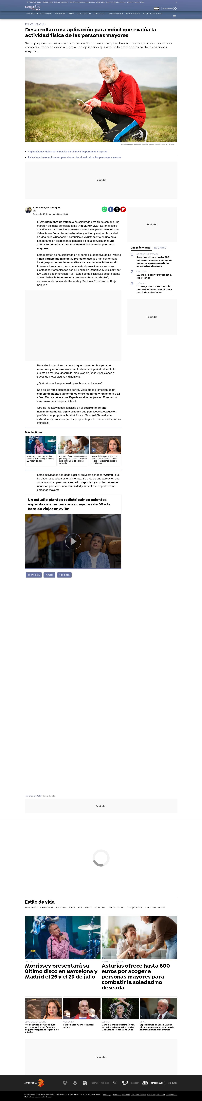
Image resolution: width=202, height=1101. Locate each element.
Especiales (99, 16)
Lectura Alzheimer (61, 2)
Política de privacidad (121, 1094)
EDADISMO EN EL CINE (35, 1022)
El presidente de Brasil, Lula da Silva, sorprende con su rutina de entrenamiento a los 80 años (157, 1027)
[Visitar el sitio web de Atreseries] (115, 1083)
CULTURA (29, 961)
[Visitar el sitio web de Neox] (86, 1083)
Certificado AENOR (152, 16)
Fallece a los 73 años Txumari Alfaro (78, 1026)
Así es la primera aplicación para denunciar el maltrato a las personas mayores (74, 157)
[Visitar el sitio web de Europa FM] (135, 1083)
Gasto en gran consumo (116, 2)
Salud (71, 16)
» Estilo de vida (48, 796)
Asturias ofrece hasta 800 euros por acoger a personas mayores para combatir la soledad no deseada (154, 262)
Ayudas (49, 575)
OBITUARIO (142, 272)
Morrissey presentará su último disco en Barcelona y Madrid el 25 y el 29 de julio (61, 971)
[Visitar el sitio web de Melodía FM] (145, 1083)
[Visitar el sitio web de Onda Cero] (125, 1083)
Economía (60, 16)
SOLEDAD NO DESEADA (147, 254)
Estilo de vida (84, 16)
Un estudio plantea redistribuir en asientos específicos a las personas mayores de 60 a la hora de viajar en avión (69, 504)
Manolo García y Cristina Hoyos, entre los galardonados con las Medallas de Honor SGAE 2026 (118, 1027)
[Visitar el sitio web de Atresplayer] (159, 1083)
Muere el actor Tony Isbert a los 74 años (154, 276)
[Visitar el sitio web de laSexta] (76, 1083)
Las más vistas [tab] (140, 248)
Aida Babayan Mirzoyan (46, 207)
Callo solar (100, 2)
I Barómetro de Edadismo (39, 16)
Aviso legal (107, 1094)
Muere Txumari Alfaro (135, 2)
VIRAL (142, 1022)
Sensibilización (116, 16)
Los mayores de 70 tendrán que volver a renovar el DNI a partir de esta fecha (154, 289)
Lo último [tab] (160, 248)
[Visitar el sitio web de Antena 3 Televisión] (66, 1083)
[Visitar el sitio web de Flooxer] (172, 1083)
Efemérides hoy (35, 2)
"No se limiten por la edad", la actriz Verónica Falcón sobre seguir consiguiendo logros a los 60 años (42, 1029)
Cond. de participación (156, 1094)
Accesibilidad (171, 1094)
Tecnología (34, 575)
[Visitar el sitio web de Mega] (105, 1083)
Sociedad (64, 575)
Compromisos (133, 16)
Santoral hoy (48, 2)
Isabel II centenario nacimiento (82, 2)
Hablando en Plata (33, 796)
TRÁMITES (141, 283)
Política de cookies (138, 1094)
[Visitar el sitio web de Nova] (96, 1083)
